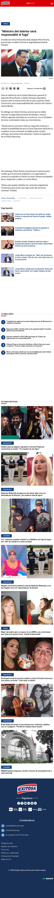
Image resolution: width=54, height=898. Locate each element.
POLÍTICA (17, 201)
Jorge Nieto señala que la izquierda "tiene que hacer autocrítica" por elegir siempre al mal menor (34, 271)
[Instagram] (28, 803)
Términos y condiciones (10, 853)
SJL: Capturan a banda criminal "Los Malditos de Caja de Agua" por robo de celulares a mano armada (26, 540)
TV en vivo (5, 850)
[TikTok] (35, 803)
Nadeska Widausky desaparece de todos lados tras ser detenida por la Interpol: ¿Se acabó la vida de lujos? (23, 494)
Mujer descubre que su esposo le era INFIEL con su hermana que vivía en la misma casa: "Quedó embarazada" (25, 633)
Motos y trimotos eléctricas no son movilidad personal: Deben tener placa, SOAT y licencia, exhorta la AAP (28, 352)
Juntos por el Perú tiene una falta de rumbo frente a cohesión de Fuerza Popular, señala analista (33, 216)
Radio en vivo (6, 859)
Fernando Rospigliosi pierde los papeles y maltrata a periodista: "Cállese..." (32, 229)
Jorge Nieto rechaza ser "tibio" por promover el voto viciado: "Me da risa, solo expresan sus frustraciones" (34, 257)
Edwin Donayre (6, 201)
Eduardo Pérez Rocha (36, 198)
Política (5, 24)
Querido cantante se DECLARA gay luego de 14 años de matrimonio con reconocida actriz (26, 337)
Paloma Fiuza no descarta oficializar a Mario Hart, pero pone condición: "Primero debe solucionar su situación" (28, 345)
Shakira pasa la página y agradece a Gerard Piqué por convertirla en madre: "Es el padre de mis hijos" (23, 448)
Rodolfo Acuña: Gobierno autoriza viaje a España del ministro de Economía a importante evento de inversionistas (34, 244)
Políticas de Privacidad (10, 856)
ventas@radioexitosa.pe (15, 826)
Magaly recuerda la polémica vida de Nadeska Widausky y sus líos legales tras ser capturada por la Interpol (26, 587)
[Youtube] (25, 803)
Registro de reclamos (9, 846)
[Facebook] (18, 803)
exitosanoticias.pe (12, 830)
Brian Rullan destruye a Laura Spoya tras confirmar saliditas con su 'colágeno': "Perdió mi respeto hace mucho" (25, 726)
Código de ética (7, 843)
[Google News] (32, 803)
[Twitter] (22, 803)
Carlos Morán (22, 198)
